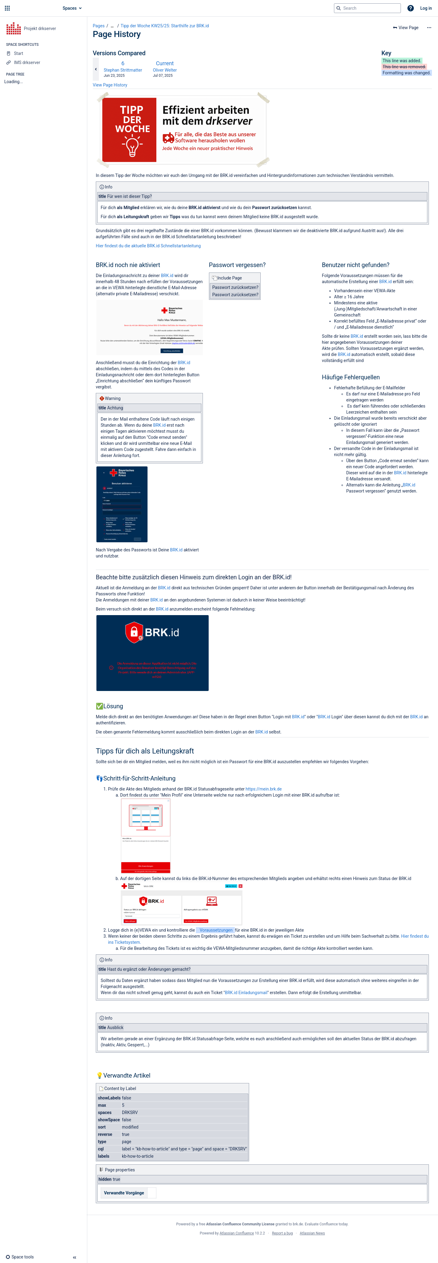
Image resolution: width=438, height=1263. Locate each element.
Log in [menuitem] (426, 8)
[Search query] (367, 8)
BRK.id (167, 275)
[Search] (338, 8)
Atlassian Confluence (237, 1233)
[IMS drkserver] (43, 62)
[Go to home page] (34, 8)
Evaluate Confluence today (326, 1224)
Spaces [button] (70, 8)
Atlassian (262, 1247)
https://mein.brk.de (264, 789)
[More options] (429, 27)
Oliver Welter (165, 70)
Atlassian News (312, 1233)
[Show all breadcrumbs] (112, 26)
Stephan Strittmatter (123, 70)
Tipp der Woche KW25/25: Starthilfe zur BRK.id (165, 25)
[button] (7, 8)
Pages (99, 25)
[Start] (43, 53)
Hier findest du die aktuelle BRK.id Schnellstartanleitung (148, 245)
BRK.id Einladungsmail (246, 992)
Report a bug (282, 1233)
